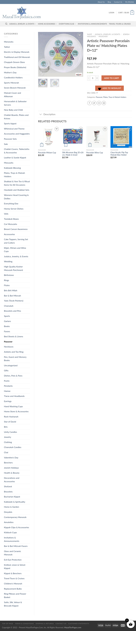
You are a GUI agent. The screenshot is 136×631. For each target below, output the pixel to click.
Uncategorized (11, 365)
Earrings (8, 401)
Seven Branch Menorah (15, 87)
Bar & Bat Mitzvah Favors (15, 546)
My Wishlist (129, 2)
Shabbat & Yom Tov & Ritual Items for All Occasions (17, 183)
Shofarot (8, 486)
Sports (7, 316)
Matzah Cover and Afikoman (12, 95)
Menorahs (8, 41)
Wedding (8, 261)
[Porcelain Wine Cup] (97, 137)
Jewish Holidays (11, 467)
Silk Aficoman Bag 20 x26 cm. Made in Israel (73, 153)
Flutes (7, 285)
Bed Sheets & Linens (13, 336)
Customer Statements (78, 624)
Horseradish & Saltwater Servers (15, 103)
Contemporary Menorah (15, 517)
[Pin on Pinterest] (104, 103)
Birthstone (9, 275)
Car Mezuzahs (10, 224)
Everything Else (67, 24)
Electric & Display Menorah (16, 52)
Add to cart (111, 78)
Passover (8, 341)
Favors (7, 331)
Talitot (7, 47)
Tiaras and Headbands (14, 396)
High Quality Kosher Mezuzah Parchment (13, 268)
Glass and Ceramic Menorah (12, 553)
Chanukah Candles (12, 447)
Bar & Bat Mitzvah (12, 295)
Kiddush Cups (10, 532)
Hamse (7, 391)
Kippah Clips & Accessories (16, 527)
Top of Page (7, 624)
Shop (89, 34)
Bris (6, 426)
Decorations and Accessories (11, 480)
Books (7, 326)
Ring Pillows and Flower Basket (15, 595)
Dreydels (8, 512)
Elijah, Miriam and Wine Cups (15, 250)
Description (46, 114)
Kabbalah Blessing (12, 168)
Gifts (6, 370)
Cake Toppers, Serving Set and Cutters (16, 241)
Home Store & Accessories (16, 411)
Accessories (9, 234)
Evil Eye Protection (13, 559)
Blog (109, 2)
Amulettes (8, 522)
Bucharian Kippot (12, 496)
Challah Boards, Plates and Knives (16, 117)
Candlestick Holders (13, 77)
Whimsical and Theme (14, 128)
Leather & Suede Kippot (15, 157)
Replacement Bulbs (13, 588)
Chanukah (8, 306)
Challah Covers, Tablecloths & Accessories (16, 151)
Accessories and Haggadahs (17, 133)
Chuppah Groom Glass (14, 62)
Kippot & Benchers (13, 573)
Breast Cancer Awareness (15, 229)
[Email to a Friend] (99, 103)
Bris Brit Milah (10, 290)
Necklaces (8, 346)
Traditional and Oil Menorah (17, 57)
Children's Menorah (13, 583)
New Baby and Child (13, 110)
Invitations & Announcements (92, 24)
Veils (6, 213)
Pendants (8, 386)
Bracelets (8, 491)
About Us (101, 2)
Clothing (8, 442)
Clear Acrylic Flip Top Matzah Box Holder (119, 153)
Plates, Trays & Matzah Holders (14, 175)
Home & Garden (11, 507)
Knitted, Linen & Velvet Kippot (14, 567)
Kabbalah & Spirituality (14, 501)
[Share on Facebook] (89, 103)
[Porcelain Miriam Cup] (49, 137)
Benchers (8, 462)
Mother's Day (10, 72)
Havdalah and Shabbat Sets (16, 190)
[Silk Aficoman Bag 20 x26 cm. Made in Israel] (73, 137)
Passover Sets (10, 139)
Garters (7, 321)
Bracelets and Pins (12, 311)
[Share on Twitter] (94, 103)
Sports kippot (10, 123)
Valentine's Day (11, 457)
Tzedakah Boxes (11, 219)
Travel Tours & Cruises (120, 24)
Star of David (10, 421)
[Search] (6, 23)
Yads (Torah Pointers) (13, 300)
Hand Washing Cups (13, 406)
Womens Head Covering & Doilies (16, 197)
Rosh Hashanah (11, 416)
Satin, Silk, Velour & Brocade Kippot (13, 604)
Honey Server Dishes (13, 208)
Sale (6, 144)
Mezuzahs (8, 162)
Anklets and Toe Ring (13, 351)
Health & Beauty (11, 472)
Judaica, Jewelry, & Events (22, 24)
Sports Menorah (11, 82)
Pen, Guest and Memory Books (15, 359)
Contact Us (118, 2)
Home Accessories (47, 24)
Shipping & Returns (45, 624)
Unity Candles (10, 432)
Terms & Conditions (24, 624)
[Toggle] (40, 114)
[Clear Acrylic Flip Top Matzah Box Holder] (121, 137)
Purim (6, 381)
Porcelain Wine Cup (94, 152)
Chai (6, 452)
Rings (6, 280)
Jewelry (7, 437)
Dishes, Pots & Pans (13, 375)
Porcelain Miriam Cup (47, 152)
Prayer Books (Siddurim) (15, 67)
